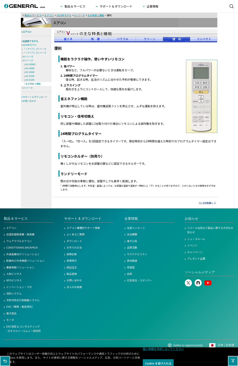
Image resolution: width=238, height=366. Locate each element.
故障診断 (72, 254)
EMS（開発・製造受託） (20, 307)
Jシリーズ (28, 87)
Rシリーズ (28, 56)
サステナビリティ (137, 254)
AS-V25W (29, 76)
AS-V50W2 (30, 64)
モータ (10, 320)
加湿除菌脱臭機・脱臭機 (20, 234)
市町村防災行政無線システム (22, 300)
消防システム (14, 293)
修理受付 (72, 261)
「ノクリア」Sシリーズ (34, 52)
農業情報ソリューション (20, 267)
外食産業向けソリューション (22, 254)
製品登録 (72, 274)
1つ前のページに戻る (5, 361)
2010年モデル (64, 15)
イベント (192, 245)
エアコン (49, 15)
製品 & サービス (33, 15)
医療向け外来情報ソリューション (25, 261)
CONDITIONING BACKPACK (22, 247)
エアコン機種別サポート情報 (83, 228)
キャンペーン (195, 252)
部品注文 (72, 267)
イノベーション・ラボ (19, 287)
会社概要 (132, 234)
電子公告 (132, 241)
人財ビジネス (14, 274)
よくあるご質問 (76, 234)
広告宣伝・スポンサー (140, 280)
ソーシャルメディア (200, 272)
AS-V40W (29, 68)
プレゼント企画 (196, 258)
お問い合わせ (29, 100)
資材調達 (132, 261)
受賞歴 (131, 267)
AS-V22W (29, 79)
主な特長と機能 (95, 15)
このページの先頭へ (233, 361)
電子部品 (11, 313)
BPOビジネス (14, 280)
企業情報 (131, 218)
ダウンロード (74, 241)
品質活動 (132, 247)
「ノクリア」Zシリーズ (34, 48)
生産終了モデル (30, 41)
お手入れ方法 (74, 247)
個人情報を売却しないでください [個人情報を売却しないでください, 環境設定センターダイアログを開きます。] (163, 350)
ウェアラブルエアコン (19, 241)
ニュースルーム (196, 239)
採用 (129, 274)
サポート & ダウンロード (35, 96)
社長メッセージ (136, 228)
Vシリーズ (79, 15)
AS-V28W (29, 72)
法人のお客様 (74, 287)
